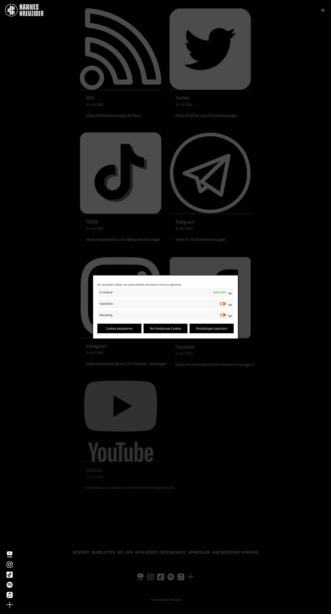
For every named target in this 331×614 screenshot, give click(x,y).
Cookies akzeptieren (119, 328)
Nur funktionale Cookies (165, 328)
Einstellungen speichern (212, 328)
